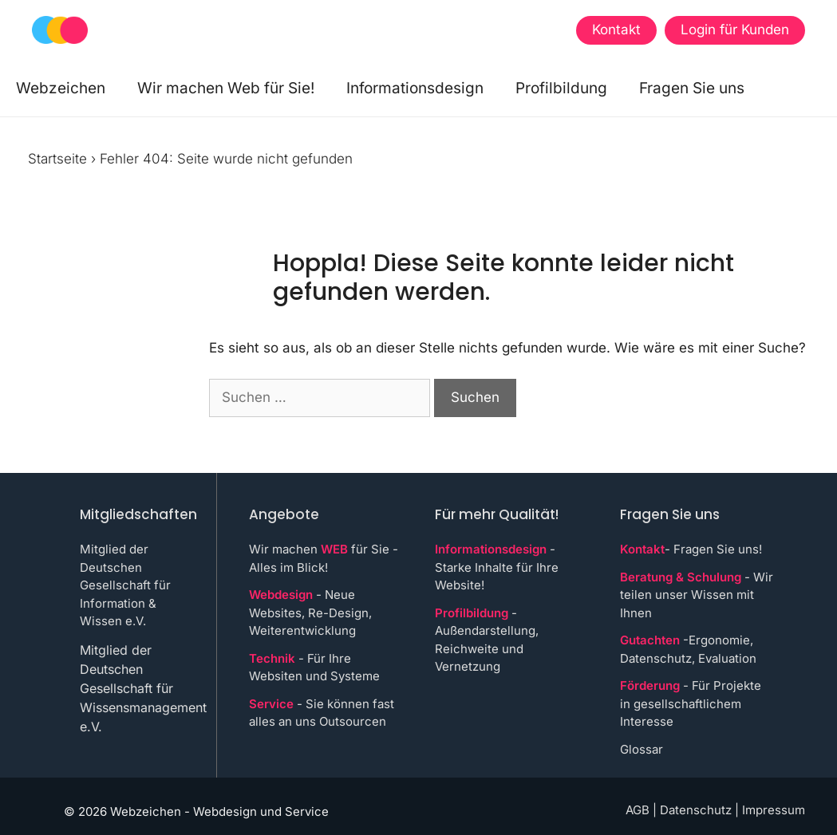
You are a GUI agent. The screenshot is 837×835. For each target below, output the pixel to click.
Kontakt (616, 29)
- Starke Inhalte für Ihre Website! (497, 567)
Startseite (57, 159)
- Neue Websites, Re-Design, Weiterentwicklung (310, 612)
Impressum (773, 809)
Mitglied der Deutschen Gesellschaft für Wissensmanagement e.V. (143, 688)
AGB (637, 809)
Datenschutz (696, 809)
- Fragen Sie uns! (691, 549)
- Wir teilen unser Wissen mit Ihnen (696, 594)
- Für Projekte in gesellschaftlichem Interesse (690, 703)
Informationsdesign (415, 88)
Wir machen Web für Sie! (225, 88)
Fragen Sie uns (691, 88)
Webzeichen (60, 88)
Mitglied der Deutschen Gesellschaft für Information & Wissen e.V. (125, 585)
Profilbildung (561, 88)
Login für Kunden (735, 29)
